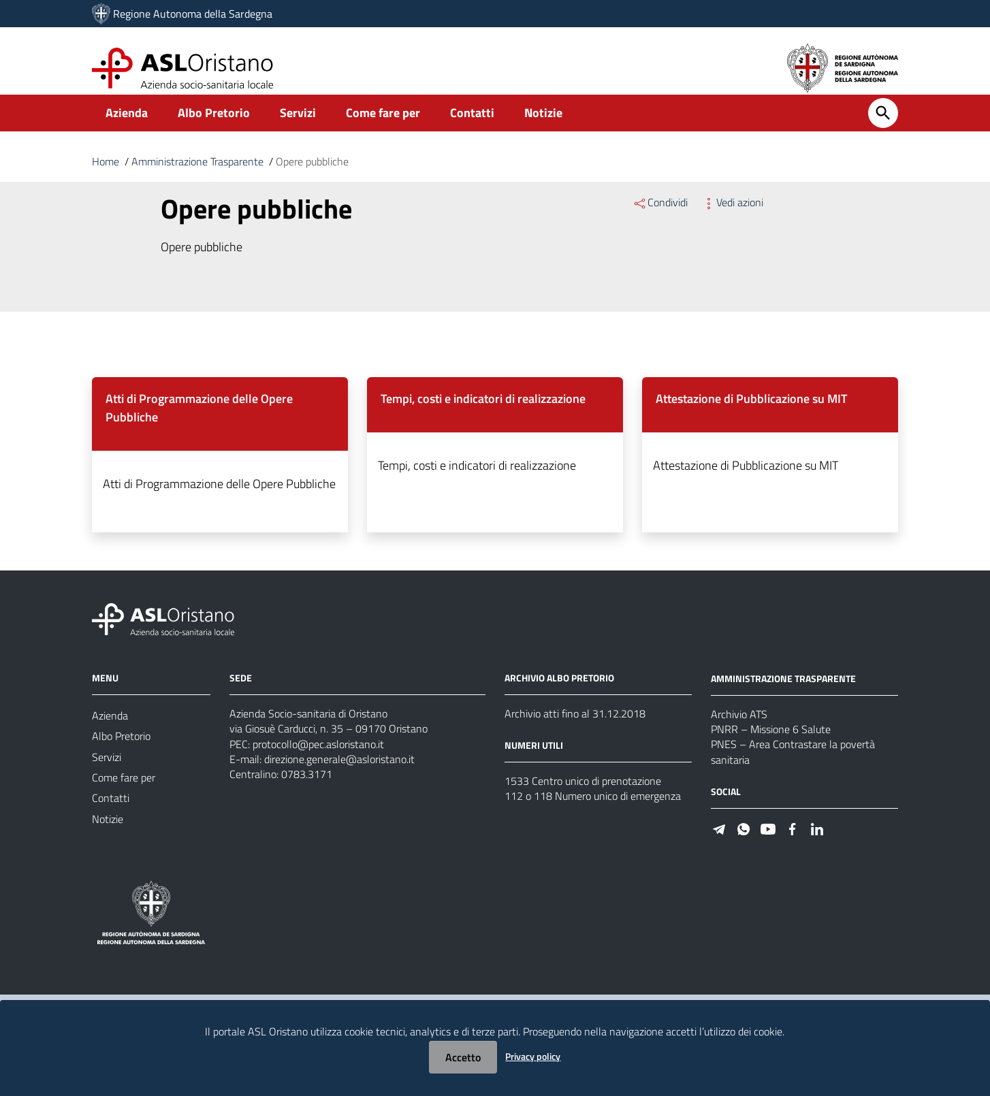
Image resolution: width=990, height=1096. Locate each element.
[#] (719, 848)
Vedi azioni (732, 216)
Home (105, 175)
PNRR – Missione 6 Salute (771, 746)
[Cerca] (883, 127)
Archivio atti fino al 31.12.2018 (575, 728)
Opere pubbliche (312, 175)
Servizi (298, 127)
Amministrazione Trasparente (197, 175)
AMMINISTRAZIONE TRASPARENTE (783, 694)
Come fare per (383, 127)
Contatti (472, 127)
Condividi (660, 216)
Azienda (127, 127)
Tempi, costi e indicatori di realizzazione (483, 413)
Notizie (543, 127)
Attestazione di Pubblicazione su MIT (751, 413)
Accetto (463, 1057)
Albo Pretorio (214, 127)
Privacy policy (532, 1056)
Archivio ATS (739, 730)
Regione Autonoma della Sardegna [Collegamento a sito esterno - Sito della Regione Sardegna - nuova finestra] (192, 13)
